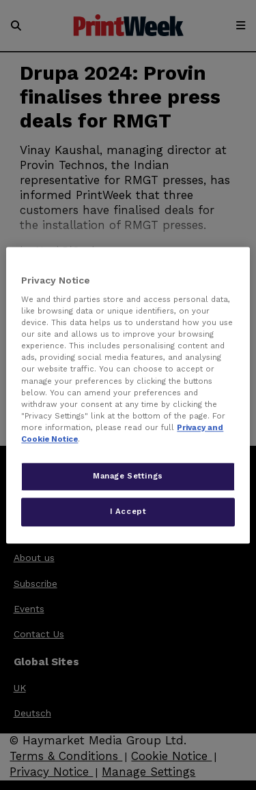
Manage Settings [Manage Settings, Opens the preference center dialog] (128, 476)
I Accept (128, 511)
